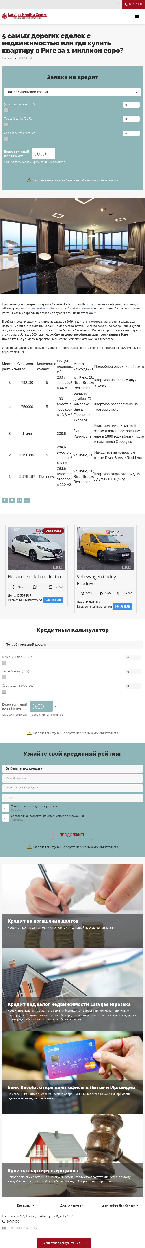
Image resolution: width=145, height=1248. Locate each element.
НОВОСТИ (25, 58)
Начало (7, 58)
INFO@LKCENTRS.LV (19, 1228)
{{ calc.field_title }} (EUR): (19, 104)
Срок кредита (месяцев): (20, 133)
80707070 (133, 4)
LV (118, 4)
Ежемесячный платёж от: (16, 153)
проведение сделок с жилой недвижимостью (62, 308)
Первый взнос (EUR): (18, 118)
